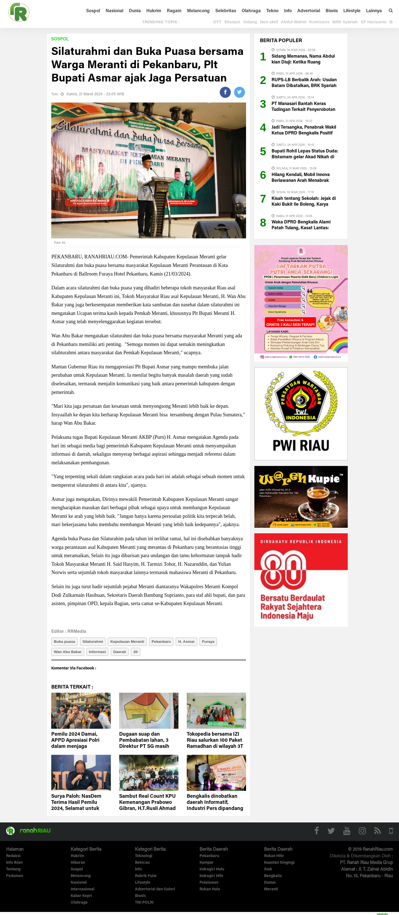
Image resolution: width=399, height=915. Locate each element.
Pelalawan (209, 886)
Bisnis (332, 11)
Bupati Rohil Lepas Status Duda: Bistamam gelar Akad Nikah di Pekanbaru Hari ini (305, 157)
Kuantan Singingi (279, 866)
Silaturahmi (95, 642)
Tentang (13, 873)
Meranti (271, 893)
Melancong (198, 11)
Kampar (207, 866)
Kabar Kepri (81, 899)
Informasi (100, 654)
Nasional (114, 11)
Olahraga (251, 11)
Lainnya (374, 11)
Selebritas (225, 11)
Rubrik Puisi (146, 879)
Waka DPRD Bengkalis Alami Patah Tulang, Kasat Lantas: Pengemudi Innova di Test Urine (304, 228)
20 (142, 654)
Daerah (124, 654)
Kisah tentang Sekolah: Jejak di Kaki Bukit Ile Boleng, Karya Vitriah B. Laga (304, 205)
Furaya (219, 642)
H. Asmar (195, 642)
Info (288, 11)
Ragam (174, 11)
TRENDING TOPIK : (161, 21)
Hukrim (153, 11)
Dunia (135, 11)
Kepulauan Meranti (132, 642)
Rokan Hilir (274, 860)
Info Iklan (14, 866)
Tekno (272, 11)
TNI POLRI (144, 906)
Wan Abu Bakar (68, 654)
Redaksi (13, 860)
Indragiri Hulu (212, 873)
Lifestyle (351, 11)
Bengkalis (273, 879)
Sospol (93, 11)
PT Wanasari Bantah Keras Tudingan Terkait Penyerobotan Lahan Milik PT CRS (303, 110)
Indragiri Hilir (212, 879)
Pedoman (14, 879)
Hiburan (78, 866)
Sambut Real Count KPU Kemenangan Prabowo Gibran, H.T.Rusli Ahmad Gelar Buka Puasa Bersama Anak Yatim (147, 812)
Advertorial (308, 11)
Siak (268, 873)
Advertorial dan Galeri (155, 893)
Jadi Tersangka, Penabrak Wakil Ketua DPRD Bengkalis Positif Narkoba (304, 133)
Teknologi (143, 860)
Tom (55, 94)
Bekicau (142, 866)
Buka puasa (65, 642)
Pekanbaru (169, 642)
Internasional (82, 893)
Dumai (270, 886)
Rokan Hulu (210, 893)
